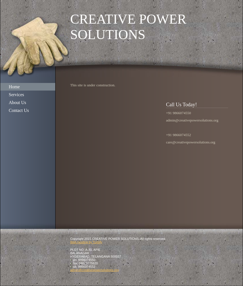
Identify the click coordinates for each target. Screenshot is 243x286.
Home (14, 86)
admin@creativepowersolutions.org (94, 270)
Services (16, 94)
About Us (17, 102)
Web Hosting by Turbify (86, 242)
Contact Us (19, 110)
